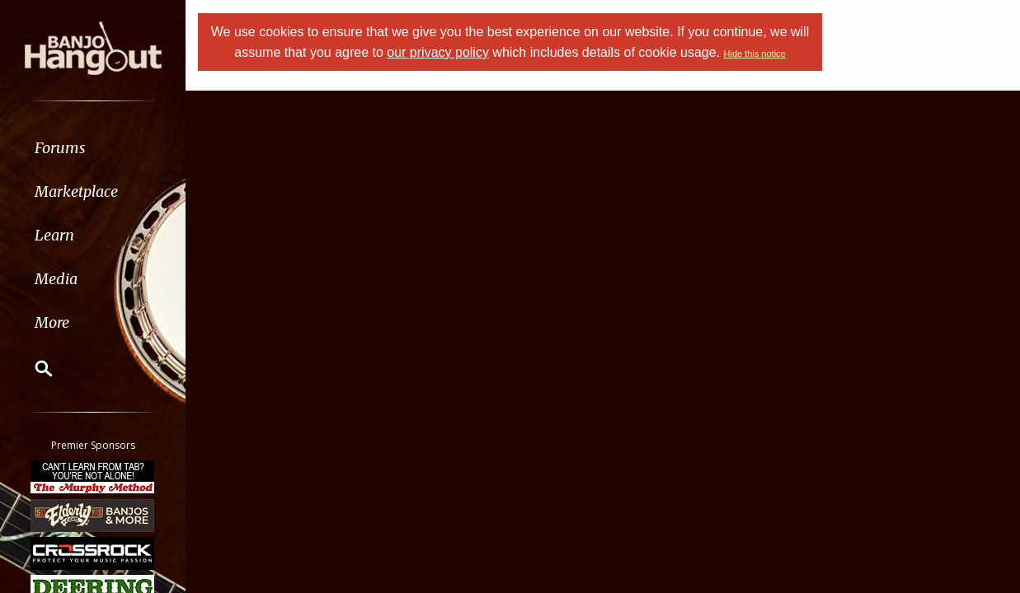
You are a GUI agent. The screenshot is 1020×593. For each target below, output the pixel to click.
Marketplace (76, 191)
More (52, 322)
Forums (60, 147)
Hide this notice (755, 53)
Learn (54, 235)
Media (56, 278)
